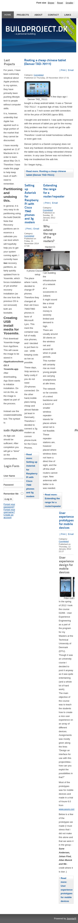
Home (7, 15)
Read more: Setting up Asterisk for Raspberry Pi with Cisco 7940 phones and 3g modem (31, 475)
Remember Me (11, 494)
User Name (9, 476)
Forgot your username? (9, 511)
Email (70, 70)
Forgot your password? (9, 506)
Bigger (51, 2)
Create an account (8, 516)
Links (67, 15)
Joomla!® (71, 918)
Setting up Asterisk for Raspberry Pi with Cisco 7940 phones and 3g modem (32, 203)
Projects (23, 15)
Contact (53, 15)
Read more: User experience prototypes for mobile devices (67, 889)
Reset (60, 2)
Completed (39, 75)
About (38, 15)
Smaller (69, 2)
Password (8, 485)
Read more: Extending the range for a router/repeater (53, 500)
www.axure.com (67, 809)
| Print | (63, 70)
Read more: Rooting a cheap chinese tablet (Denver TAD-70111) (46, 173)
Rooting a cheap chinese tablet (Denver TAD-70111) (45, 62)
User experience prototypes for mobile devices (66, 520)
